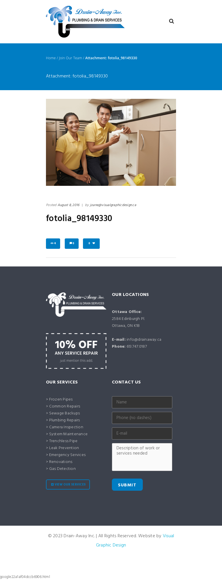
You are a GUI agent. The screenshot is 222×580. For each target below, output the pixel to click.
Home (51, 58)
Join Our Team (70, 58)
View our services (70, 484)
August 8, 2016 (68, 205)
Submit (127, 485)
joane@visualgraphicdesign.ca (113, 205)
